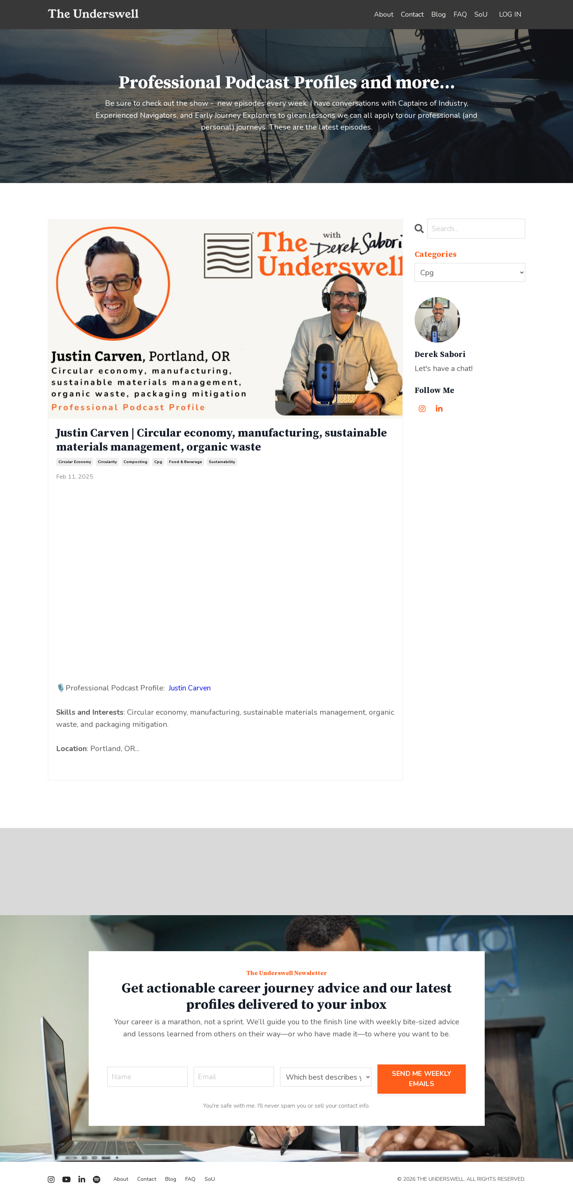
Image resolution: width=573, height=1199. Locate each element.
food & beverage (185, 463)
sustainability (222, 463)
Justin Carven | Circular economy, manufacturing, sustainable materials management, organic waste (198, 441)
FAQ (460, 14)
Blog (438, 14)
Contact (412, 14)
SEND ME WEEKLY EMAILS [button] (422, 1080)
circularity (107, 463)
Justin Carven (191, 690)
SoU (481, 14)
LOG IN (510, 14)
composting (135, 463)
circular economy (74, 463)
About (383, 14)
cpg (158, 463)
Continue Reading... (80, 765)
